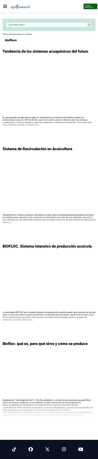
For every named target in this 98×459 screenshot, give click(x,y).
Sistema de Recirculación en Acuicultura (37, 149)
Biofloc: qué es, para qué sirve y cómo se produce (45, 343)
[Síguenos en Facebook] (30, 449)
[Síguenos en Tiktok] (14, 449)
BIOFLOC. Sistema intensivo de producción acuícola (47, 246)
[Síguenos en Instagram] (64, 449)
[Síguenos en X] (47, 449)
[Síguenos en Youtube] (80, 449)
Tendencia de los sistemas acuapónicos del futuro (45, 51)
